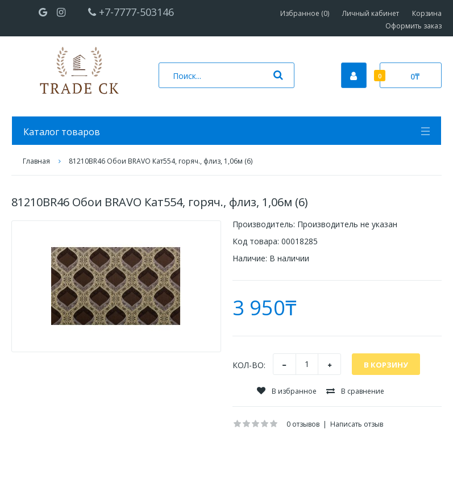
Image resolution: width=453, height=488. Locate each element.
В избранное (287, 391)
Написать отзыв (356, 424)
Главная (36, 161)
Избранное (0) (304, 13)
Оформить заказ (413, 26)
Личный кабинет (370, 13)
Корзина (427, 13)
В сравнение (355, 391)
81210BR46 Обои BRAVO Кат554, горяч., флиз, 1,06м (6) (160, 161)
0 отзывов (302, 424)
